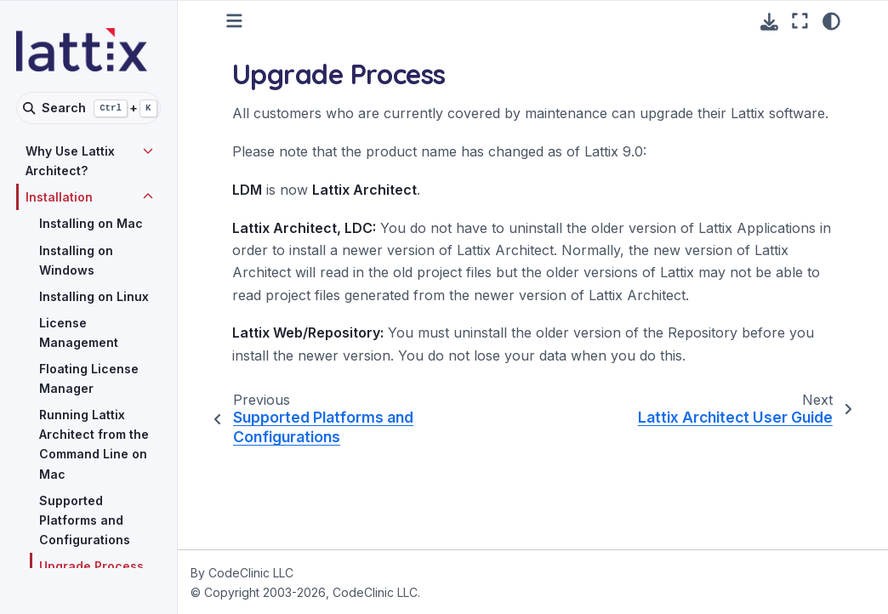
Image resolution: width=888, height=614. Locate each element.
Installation (59, 197)
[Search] (88, 108)
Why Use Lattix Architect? (70, 161)
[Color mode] (831, 21)
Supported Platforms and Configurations (84, 520)
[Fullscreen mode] (800, 21)
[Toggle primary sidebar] (234, 20)
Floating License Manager (89, 378)
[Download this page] (769, 22)
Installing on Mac (91, 223)
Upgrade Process (91, 566)
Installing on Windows (76, 260)
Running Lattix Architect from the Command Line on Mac (94, 443)
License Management (78, 333)
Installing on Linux (94, 296)
